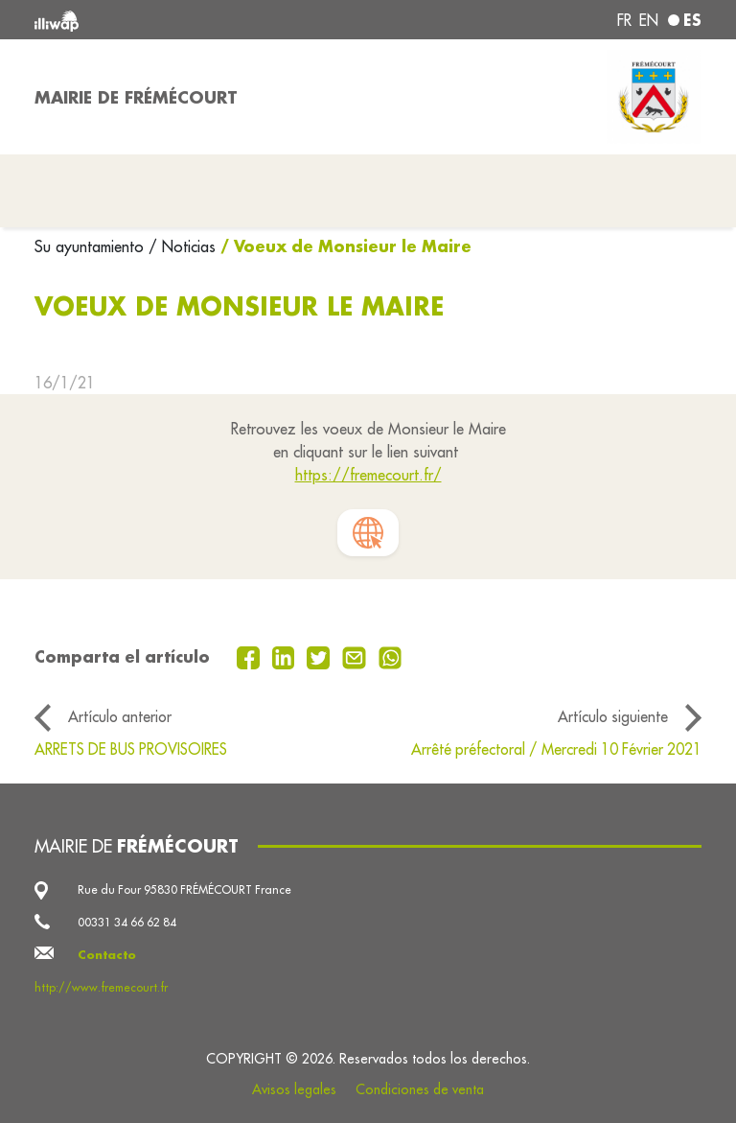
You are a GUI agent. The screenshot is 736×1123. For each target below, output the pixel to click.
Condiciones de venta (420, 1089)
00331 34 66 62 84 (127, 922)
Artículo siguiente (613, 716)
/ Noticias (182, 246)
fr (624, 20)
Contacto (107, 955)
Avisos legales (294, 1089)
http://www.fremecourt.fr (101, 987)
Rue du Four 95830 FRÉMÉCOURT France (184, 889)
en (648, 20)
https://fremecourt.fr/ (368, 474)
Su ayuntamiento (91, 246)
